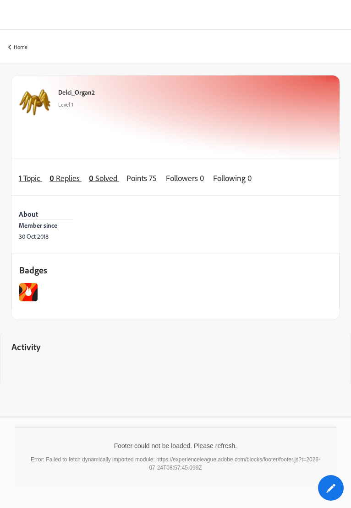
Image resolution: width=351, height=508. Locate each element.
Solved (104, 178)
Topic (30, 178)
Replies (65, 178)
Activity (26, 347)
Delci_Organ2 (76, 92)
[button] (331, 488)
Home (17, 47)
